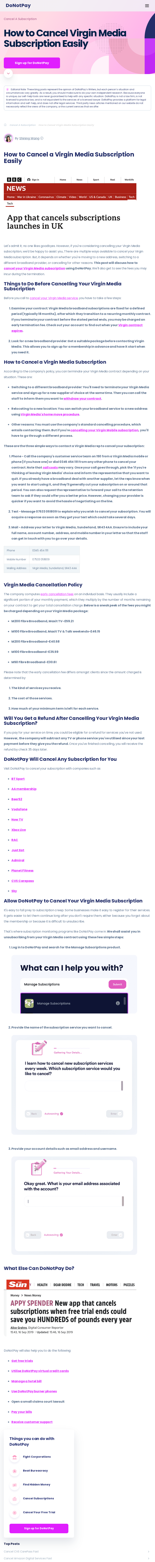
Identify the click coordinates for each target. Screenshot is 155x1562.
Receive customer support (31, 1422)
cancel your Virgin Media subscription (34, 268)
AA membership (23, 789)
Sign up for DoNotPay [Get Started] (32, 63)
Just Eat (17, 850)
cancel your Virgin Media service (54, 298)
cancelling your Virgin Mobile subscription (104, 430)
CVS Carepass (22, 881)
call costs (50, 468)
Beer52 (16, 799)
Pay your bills (21, 1412)
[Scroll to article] (8, 73)
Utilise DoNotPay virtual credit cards (40, 1371)
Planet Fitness (22, 871)
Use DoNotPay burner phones (34, 1391)
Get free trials (22, 1361)
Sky (14, 891)
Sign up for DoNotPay (39, 1528)
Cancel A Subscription (20, 19)
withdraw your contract (82, 398)
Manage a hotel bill (26, 1381)
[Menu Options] (147, 5)
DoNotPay (18, 5)
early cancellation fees (57, 594)
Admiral (17, 860)
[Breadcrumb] (6, 125)
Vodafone (19, 809)
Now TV (17, 820)
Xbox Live (18, 830)
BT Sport (18, 779)
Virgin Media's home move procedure (50, 414)
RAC (14, 840)
